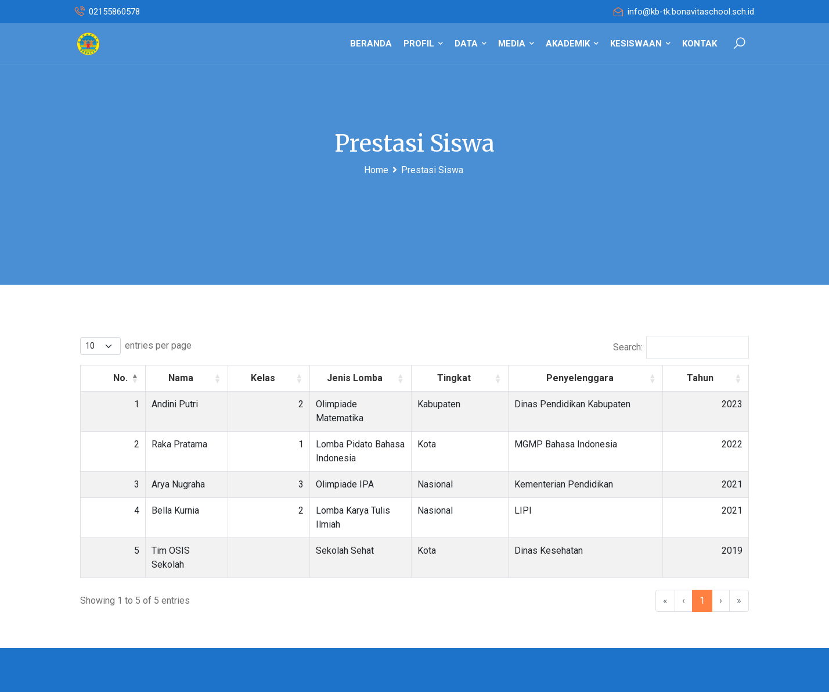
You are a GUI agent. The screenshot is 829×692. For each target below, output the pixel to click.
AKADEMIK (572, 43)
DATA (470, 43)
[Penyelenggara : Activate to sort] (607, 378)
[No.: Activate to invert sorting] (100, 378)
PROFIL (423, 43)
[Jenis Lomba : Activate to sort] (371, 378)
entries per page (158, 345)
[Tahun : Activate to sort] (718, 378)
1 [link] (702, 544)
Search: (628, 347)
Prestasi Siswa (432, 169)
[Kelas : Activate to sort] (253, 378)
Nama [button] (165, 377)
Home (376, 169)
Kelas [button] (247, 377)
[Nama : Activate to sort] (171, 378)
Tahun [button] (711, 377)
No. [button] (93, 377)
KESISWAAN (640, 43)
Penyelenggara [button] (602, 377)
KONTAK (699, 43)
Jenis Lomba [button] (364, 377)
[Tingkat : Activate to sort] (494, 378)
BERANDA (371, 43)
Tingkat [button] (488, 377)
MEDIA (516, 43)
